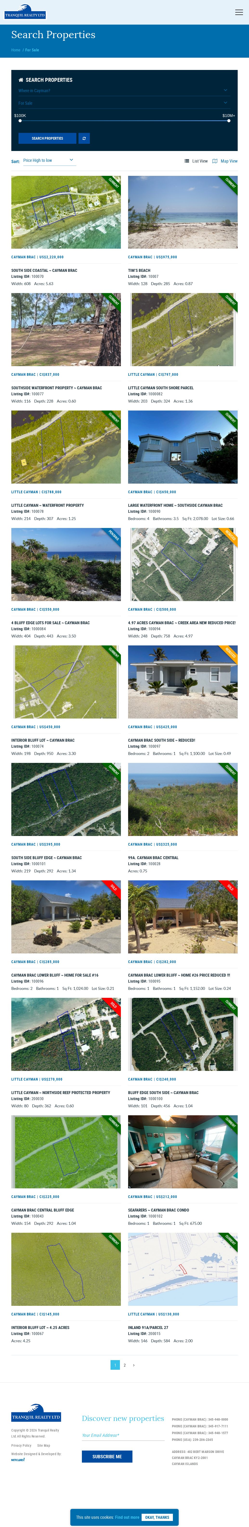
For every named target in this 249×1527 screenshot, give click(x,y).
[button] (124, 91)
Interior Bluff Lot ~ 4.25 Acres (40, 1371)
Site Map (43, 1493)
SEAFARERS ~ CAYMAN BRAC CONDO (158, 1248)
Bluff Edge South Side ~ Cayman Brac (163, 1126)
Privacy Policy (21, 1493)
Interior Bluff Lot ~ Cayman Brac (43, 759)
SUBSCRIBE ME (107, 1504)
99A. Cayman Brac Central (153, 882)
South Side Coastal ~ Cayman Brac (44, 270)
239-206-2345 (203, 1488)
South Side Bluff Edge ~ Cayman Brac (46, 882)
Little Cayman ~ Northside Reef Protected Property (60, 1126)
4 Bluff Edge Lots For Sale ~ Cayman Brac (50, 637)
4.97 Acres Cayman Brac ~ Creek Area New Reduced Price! (182, 637)
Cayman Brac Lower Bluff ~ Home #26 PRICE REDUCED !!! (179, 1004)
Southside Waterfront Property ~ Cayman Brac (56, 392)
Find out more (127, 1517)
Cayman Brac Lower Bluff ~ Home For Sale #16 (54, 1004)
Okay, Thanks (157, 1517)
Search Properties (47, 138)
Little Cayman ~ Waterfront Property (47, 515)
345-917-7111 (218, 1474)
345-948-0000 (218, 1467)
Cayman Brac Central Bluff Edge (42, 1248)
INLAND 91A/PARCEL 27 (148, 1371)
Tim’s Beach (139, 270)
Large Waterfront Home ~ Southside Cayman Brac (175, 515)
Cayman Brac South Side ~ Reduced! (161, 759)
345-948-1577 (218, 1481)
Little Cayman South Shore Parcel (161, 392)
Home (15, 50)
